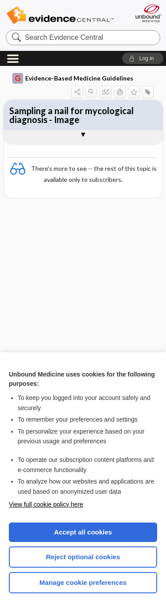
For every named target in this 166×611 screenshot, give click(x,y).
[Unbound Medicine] (148, 13)
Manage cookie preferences (83, 582)
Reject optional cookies (83, 557)
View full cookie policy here (46, 504)
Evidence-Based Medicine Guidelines (72, 78)
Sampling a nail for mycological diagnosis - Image (71, 115)
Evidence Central (60, 15)
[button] (142, 58)
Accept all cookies (83, 532)
